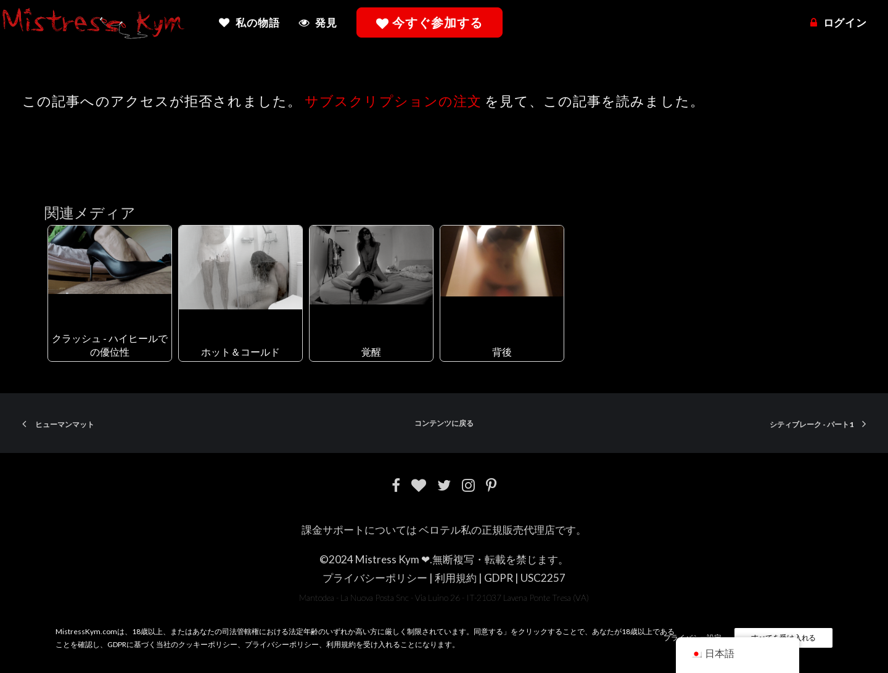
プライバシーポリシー (375, 577)
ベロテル (440, 529)
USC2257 (542, 577)
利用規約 (456, 577)
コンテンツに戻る (444, 423)
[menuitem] (253, 22)
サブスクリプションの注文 (393, 100)
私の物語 (257, 22)
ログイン (845, 22)
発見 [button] (326, 22)
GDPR (498, 577)
